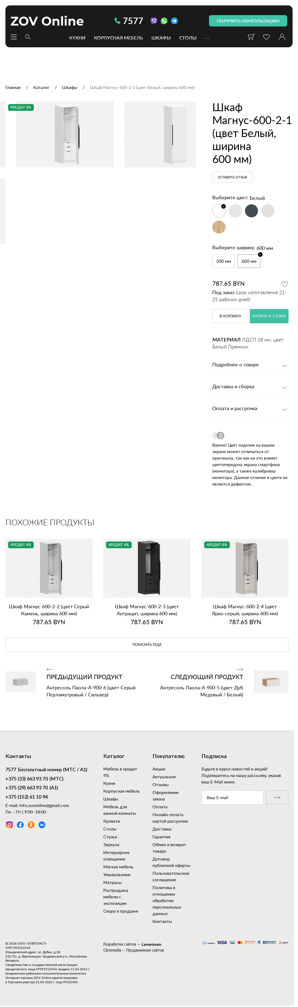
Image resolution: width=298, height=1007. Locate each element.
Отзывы (161, 784)
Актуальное (164, 776)
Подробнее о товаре (235, 365)
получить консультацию (248, 20)
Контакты (162, 921)
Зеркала (111, 844)
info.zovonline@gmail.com (44, 805)
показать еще (147, 645)
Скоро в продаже (120, 910)
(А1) (31, 788)
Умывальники (116, 874)
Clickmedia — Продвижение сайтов (133, 950)
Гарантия (161, 836)
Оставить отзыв (232, 177)
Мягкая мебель (118, 866)
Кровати (111, 820)
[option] (98, 164)
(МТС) (34, 779)
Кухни (77, 37)
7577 (128, 20)
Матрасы (112, 882)
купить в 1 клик (269, 316)
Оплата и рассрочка (234, 408)
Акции (159, 768)
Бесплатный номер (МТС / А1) (46, 770)
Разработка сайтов (119, 944)
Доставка (162, 828)
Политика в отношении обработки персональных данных (167, 900)
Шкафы (161, 37)
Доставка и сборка (233, 386)
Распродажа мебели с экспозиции (115, 897)
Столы (187, 37)
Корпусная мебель (118, 37)
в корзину (230, 316)
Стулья (110, 836)
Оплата (160, 806)
